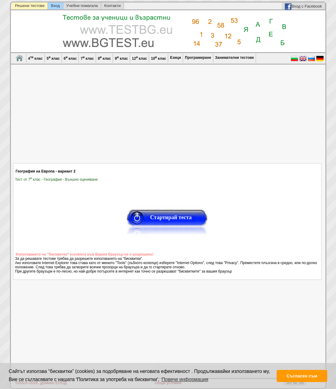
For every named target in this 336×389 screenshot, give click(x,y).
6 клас (70, 58)
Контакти (112, 5)
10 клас (158, 58)
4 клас (35, 58)
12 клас (139, 58)
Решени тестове (30, 5)
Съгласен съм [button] (302, 376)
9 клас (121, 58)
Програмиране (198, 57)
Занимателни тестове (234, 57)
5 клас (53, 58)
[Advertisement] (167, 117)
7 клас (87, 58)
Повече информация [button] (184, 379)
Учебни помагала (82, 5)
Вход (55, 5)
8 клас (104, 58)
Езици (175, 57)
